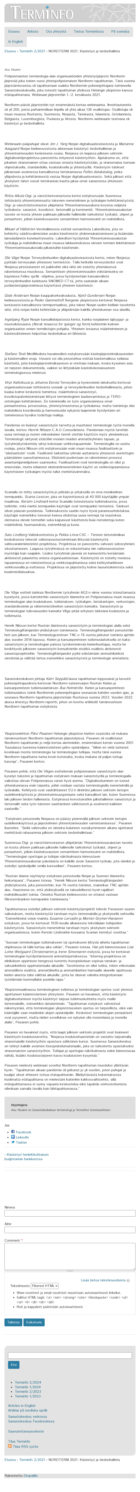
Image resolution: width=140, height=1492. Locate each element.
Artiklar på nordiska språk (28, 1410)
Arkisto (32, 31)
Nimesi (9, 1207)
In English (15, 41)
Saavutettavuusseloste (26, 1431)
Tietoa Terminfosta (89, 31)
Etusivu (14, 31)
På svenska (120, 31)
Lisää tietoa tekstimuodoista (103, 1280)
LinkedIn (20, 1137)
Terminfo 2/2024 (28, 1382)
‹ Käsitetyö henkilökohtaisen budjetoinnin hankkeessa (26, 1157)
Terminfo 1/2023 (28, 1396)
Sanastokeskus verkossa (27, 1416)
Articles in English (22, 1405)
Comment (13, 1240)
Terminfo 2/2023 (28, 1391)
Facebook (21, 1132)
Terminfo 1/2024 (28, 1387)
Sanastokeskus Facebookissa (31, 1421)
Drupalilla (31, 1475)
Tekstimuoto (20, 1286)
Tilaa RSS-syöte (23, 1446)
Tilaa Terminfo (19, 1441)
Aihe (7, 1224)
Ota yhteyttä (56, 31)
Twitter (19, 1142)
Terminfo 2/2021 (32, 51)
